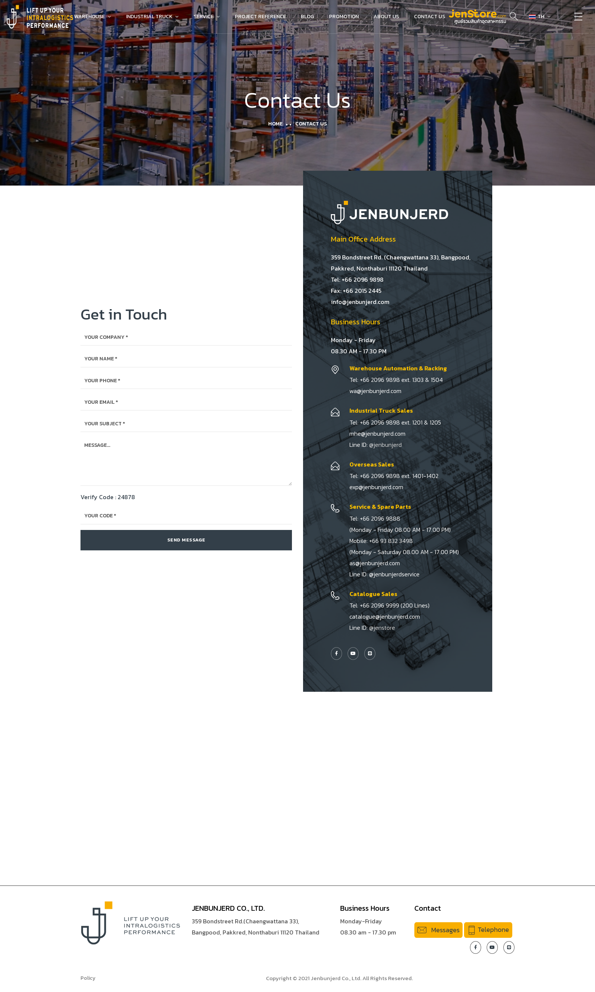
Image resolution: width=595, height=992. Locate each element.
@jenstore (382, 627)
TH (536, 16)
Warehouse (89, 16)
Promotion (344, 16)
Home (275, 124)
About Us (386, 16)
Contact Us (429, 16)
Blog (307, 16)
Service (204, 16)
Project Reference (260, 16)
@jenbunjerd (385, 444)
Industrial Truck (149, 16)
